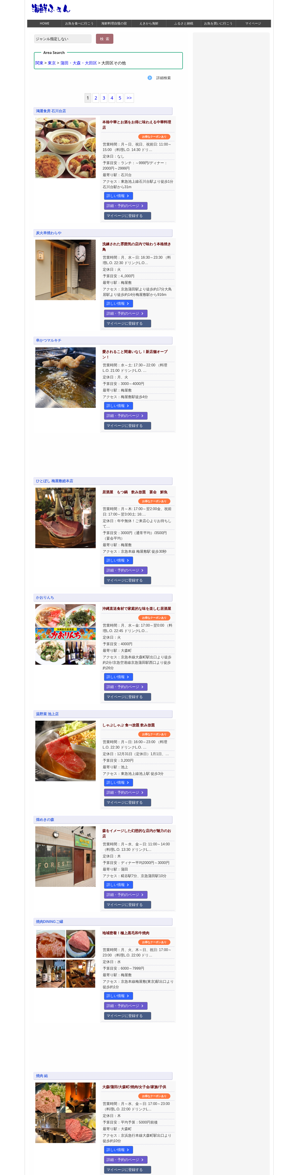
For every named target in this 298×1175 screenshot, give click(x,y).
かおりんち (45, 528)
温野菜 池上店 (47, 630)
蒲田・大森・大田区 (78, 63)
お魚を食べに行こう (79, 23)
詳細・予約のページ (133, 185)
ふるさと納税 (183, 23)
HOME (44, 23)
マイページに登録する (104, 195)
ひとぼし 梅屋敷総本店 (54, 432)
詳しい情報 (95, 185)
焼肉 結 (42, 953)
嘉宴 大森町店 (47, 1049)
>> (129, 98)
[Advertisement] (108, 408)
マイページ (253, 23)
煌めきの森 (45, 726)
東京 (52, 63)
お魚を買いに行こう (218, 23)
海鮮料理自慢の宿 (114, 23)
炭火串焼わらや (48, 213)
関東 (39, 63)
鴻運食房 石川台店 (51, 111)
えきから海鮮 (148, 23)
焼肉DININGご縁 (49, 814)
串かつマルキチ (48, 306)
